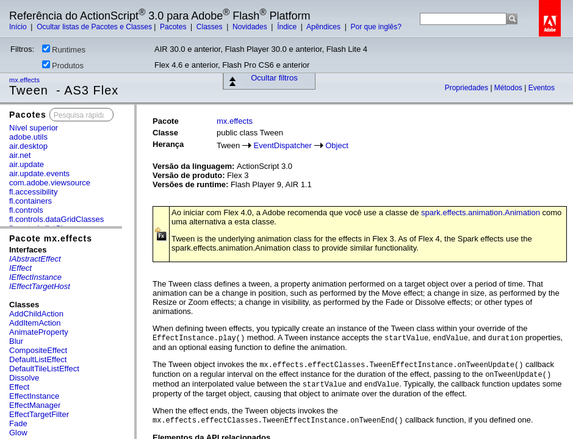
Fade (18, 423)
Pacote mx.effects (50, 238)
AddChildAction (36, 313)
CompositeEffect (38, 350)
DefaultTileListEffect (44, 368)
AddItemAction (35, 322)
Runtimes (63, 49)
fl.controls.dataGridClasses (56, 219)
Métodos (509, 88)
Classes (210, 27)
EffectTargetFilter (39, 414)
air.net (20, 155)
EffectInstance (34, 396)
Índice (287, 27)
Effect (19, 386)
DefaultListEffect (38, 359)
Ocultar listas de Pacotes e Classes (94, 27)
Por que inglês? (375, 27)
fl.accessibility (33, 191)
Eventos (541, 88)
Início (19, 27)
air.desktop (28, 146)
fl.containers (30, 200)
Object (336, 145)
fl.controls (26, 210)
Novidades (250, 27)
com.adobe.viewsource (49, 182)
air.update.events (39, 173)
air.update (26, 164)
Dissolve (24, 377)
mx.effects (25, 80)
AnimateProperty (38, 332)
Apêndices (324, 27)
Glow (18, 432)
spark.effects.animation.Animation (480, 212)
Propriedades (468, 88)
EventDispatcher (283, 145)
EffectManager (34, 405)
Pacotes (174, 27)
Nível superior (33, 127)
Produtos (63, 65)
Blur (16, 341)
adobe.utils (28, 136)
